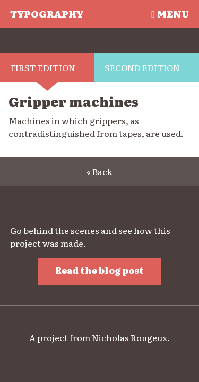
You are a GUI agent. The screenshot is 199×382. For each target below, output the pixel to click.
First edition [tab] (43, 67)
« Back (99, 171)
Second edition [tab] (142, 67)
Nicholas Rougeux (129, 337)
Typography (46, 13)
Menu (169, 13)
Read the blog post (99, 270)
